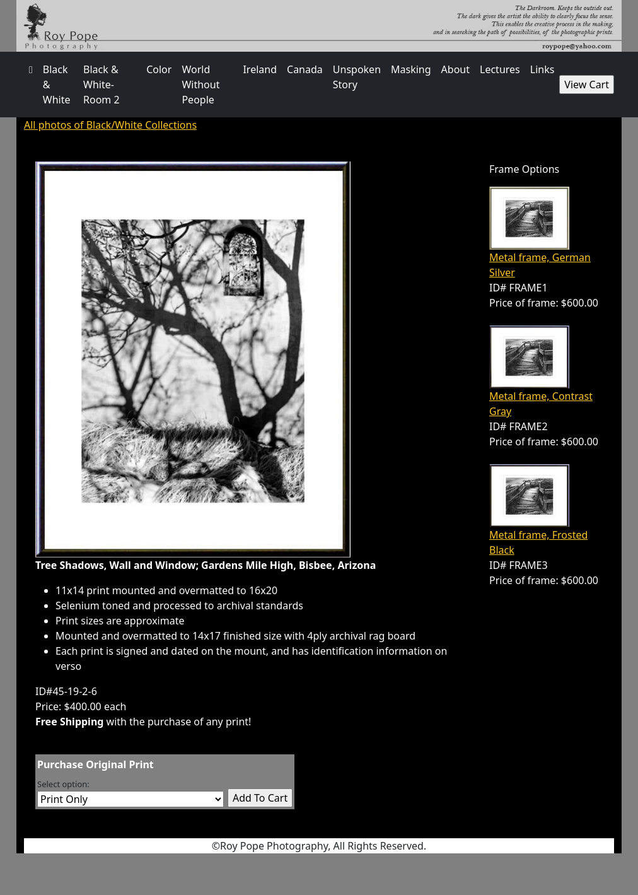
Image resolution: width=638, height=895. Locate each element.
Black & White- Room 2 (101, 84)
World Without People (200, 84)
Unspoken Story (357, 76)
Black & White (57, 84)
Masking (411, 69)
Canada (305, 69)
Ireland (260, 69)
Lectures (500, 69)
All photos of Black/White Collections (110, 125)
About (455, 69)
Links (542, 69)
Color (158, 69)
